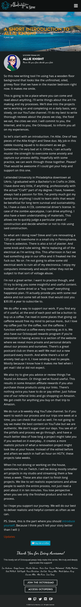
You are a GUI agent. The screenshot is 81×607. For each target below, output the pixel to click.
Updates (9, 536)
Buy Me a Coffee (40, 543)
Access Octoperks (40, 589)
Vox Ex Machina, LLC (37, 604)
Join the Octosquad (40, 582)
